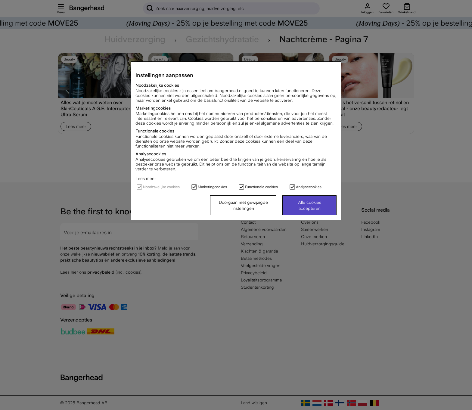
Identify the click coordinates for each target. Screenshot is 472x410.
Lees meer (145, 178)
